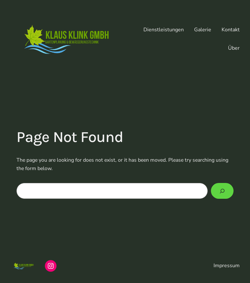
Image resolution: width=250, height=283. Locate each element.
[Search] (222, 191)
